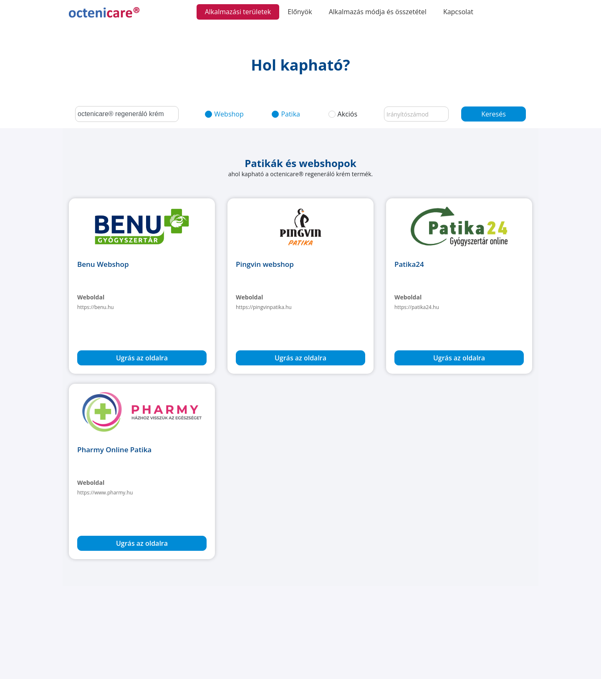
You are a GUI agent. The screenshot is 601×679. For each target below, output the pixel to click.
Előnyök (300, 11)
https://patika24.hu (416, 307)
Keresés (493, 114)
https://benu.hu (95, 307)
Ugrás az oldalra (142, 357)
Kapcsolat (458, 11)
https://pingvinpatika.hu (264, 307)
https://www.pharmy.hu (105, 492)
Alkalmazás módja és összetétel (378, 11)
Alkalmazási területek (238, 11)
